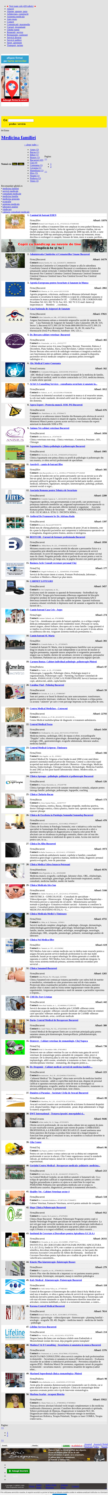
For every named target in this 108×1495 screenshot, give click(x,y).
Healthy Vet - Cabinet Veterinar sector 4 (49, 1191)
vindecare (7, 209)
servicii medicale (10, 191)
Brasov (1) (35, 157)
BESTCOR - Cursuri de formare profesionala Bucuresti (57, 537)
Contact (75, 1486)
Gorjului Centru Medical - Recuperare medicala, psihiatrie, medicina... (65, 1165)
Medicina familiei (18, 137)
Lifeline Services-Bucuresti (43, 1327)
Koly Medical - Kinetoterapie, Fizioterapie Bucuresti (56, 1280)
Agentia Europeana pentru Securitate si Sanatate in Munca (59, 283)
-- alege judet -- (31, 144)
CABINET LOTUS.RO (41, 581)
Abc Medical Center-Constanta (45, 363)
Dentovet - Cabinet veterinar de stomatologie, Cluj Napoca (59, 1041)
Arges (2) (34, 149)
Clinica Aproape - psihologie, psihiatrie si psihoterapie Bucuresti (62, 776)
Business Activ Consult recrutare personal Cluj (53, 563)
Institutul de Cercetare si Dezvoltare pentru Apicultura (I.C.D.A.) (62, 1233)
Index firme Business (51, 1486)
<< (46, 159)
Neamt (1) (34, 175)
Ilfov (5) (34, 173)
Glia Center (35, 1142)
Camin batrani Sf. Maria (42, 635)
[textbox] (21, 120)
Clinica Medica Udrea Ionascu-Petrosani (50, 864)
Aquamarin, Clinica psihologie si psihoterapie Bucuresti (57, 446)
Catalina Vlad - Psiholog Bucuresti (47, 685)
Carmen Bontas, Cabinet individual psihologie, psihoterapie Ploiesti (63, 661)
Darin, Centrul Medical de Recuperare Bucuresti (54, 1020)
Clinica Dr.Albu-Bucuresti (43, 843)
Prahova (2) (35, 178)
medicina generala (11, 199)
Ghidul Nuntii (104, 1445)
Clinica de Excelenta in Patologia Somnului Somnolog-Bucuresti (61, 815)
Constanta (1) (36, 165)
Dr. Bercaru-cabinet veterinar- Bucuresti (50, 334)
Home (32, 1486)
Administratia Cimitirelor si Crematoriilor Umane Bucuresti (60, 254)
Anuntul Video (97, 1445)
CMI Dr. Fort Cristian (41, 997)
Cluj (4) (33, 162)
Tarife (15, 1476)
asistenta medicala (11, 204)
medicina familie (10, 196)
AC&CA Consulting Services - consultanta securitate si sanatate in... (63, 384)
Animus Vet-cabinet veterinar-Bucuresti (49, 428)
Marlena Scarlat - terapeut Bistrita (47, 1394)
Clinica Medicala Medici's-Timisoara (48, 913)
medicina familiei (11, 188)
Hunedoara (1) (36, 170)
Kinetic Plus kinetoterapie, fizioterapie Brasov (53, 1262)
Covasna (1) (35, 168)
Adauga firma (64, 1486)
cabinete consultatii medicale (16, 212)
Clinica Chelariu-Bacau (41, 794)
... (106, 1488)
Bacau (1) (34, 152)
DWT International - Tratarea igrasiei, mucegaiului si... (57, 1113)
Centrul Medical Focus (41, 724)
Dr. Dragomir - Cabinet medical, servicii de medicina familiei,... (61, 1067)
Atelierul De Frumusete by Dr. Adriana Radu (52, 516)
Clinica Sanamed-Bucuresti (43, 968)
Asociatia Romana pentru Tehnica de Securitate (53, 490)
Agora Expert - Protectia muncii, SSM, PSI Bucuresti (56, 405)
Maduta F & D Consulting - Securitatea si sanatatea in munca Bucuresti (65, 1345)
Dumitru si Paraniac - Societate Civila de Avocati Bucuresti (59, 1093)
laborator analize (10, 207)
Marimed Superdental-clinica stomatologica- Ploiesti (56, 1373)
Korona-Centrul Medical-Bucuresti (47, 1306)
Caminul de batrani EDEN (43, 215)
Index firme (38, 1486)
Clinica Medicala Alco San (43, 885)
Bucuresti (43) (36, 160)
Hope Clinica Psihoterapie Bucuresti (48, 1207)
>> (46, 171)
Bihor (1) (34, 155)
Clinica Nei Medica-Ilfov (42, 939)
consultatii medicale (12, 193)
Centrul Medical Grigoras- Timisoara (48, 747)
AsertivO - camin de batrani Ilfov (46, 464)
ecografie (7, 201)
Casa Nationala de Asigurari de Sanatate (50, 308)
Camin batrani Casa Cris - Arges (46, 609)
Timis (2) (34, 181)
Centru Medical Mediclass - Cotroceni (49, 708)
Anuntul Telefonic (88, 1445)
